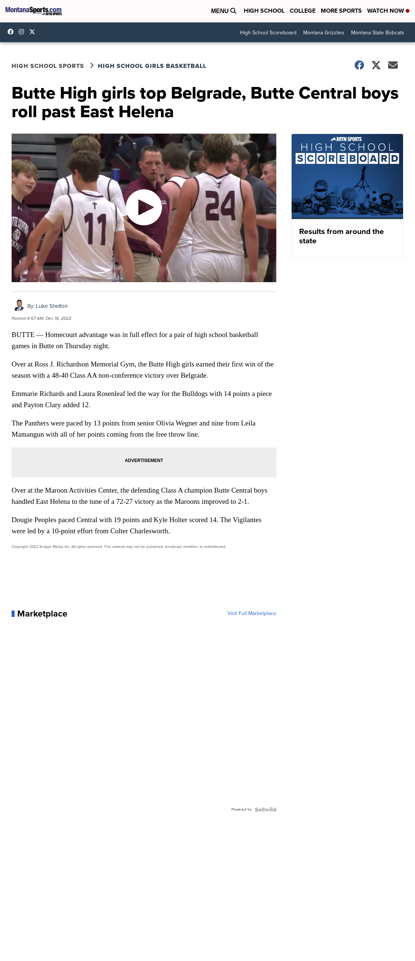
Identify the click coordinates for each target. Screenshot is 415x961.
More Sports (341, 10)
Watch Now (388, 10)
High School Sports (48, 66)
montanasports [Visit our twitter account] (34, 32)
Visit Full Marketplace (251, 613)
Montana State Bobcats (377, 33)
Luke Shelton (52, 306)
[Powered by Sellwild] (265, 809)
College (303, 10)
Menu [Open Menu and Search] (223, 11)
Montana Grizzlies (323, 33)
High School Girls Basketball (152, 66)
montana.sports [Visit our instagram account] (23, 32)
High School (264, 10)
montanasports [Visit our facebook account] (12, 32)
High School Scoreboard (268, 33)
